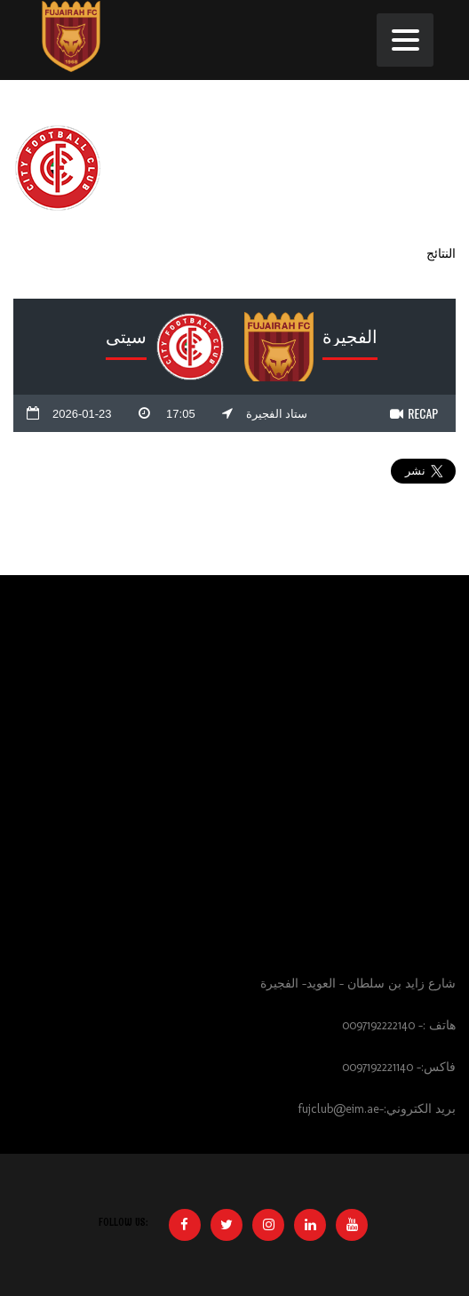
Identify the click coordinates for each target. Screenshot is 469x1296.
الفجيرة (350, 335)
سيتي (126, 335)
